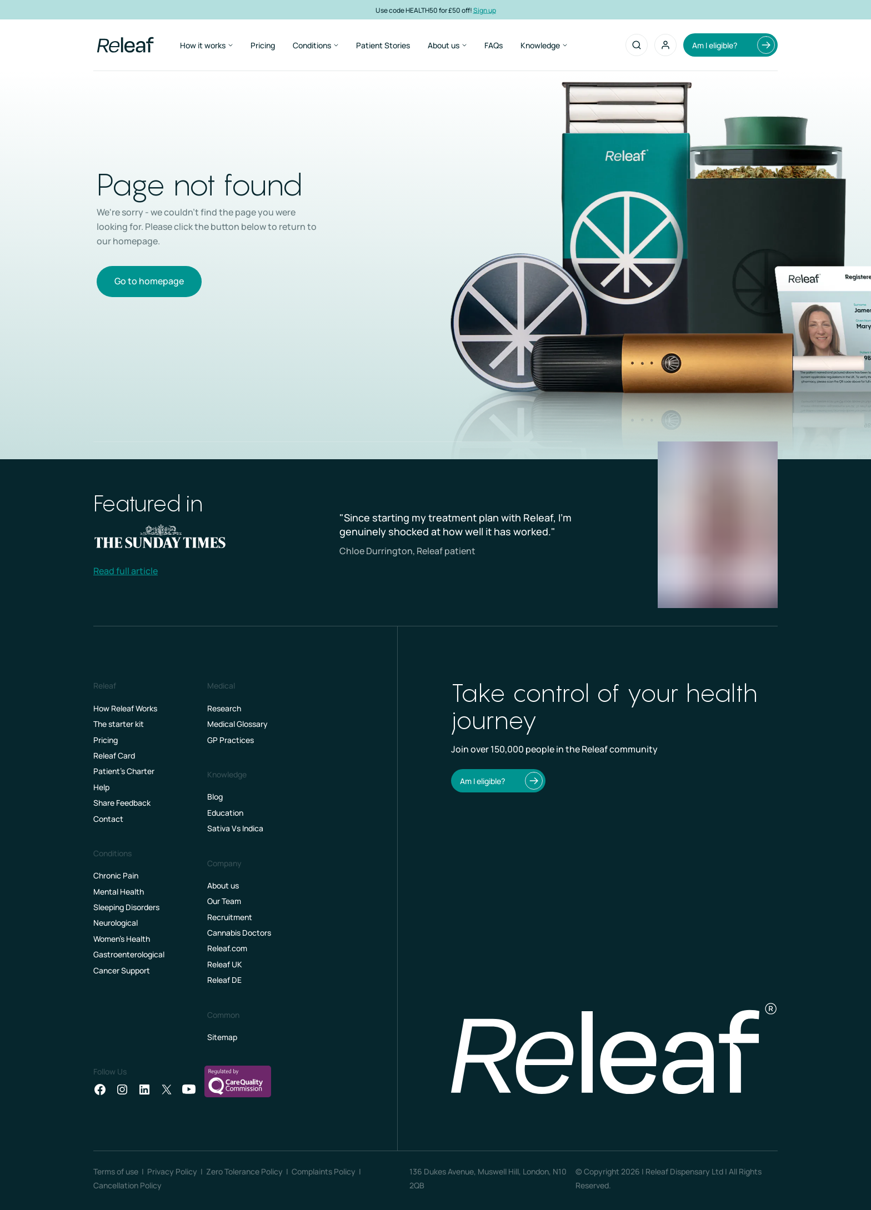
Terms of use (115, 1171)
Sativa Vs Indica (235, 828)
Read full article (125, 571)
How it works (206, 45)
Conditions (315, 45)
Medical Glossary (237, 724)
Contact (108, 819)
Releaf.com (227, 948)
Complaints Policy (324, 1171)
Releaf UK (224, 964)
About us (447, 45)
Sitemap (222, 1037)
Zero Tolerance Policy (244, 1171)
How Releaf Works (125, 708)
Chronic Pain (115, 875)
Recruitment (229, 917)
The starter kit (118, 724)
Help (101, 787)
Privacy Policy (172, 1171)
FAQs (493, 45)
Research (224, 708)
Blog (215, 796)
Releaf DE (224, 980)
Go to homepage (149, 281)
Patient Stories (383, 45)
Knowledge (543, 45)
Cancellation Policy (127, 1185)
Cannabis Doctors (239, 932)
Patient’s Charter (123, 771)
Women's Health (121, 938)
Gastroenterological (128, 954)
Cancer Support (121, 970)
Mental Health (118, 891)
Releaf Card (114, 755)
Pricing (263, 45)
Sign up (484, 9)
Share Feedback (122, 802)
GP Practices (230, 740)
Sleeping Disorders (126, 907)
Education (225, 812)
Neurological (115, 922)
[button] (665, 45)
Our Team (224, 901)
